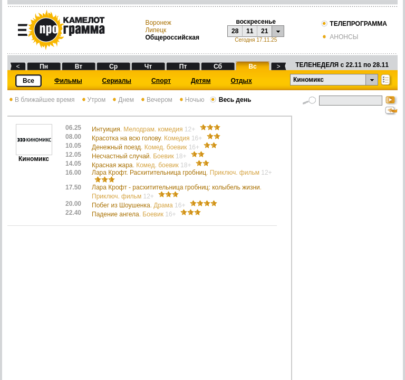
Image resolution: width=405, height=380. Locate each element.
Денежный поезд (146, 147)
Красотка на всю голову (148, 138)
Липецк (155, 30)
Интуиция (144, 129)
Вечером (155, 99)
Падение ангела (135, 214)
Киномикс (34, 156)
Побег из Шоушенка (139, 205)
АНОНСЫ (339, 37)
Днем (122, 99)
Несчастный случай (140, 156)
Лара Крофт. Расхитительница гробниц (182, 172)
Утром (93, 99)
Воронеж (158, 22)
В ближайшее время (41, 99)
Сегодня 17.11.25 (256, 40)
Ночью (191, 99)
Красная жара (142, 165)
